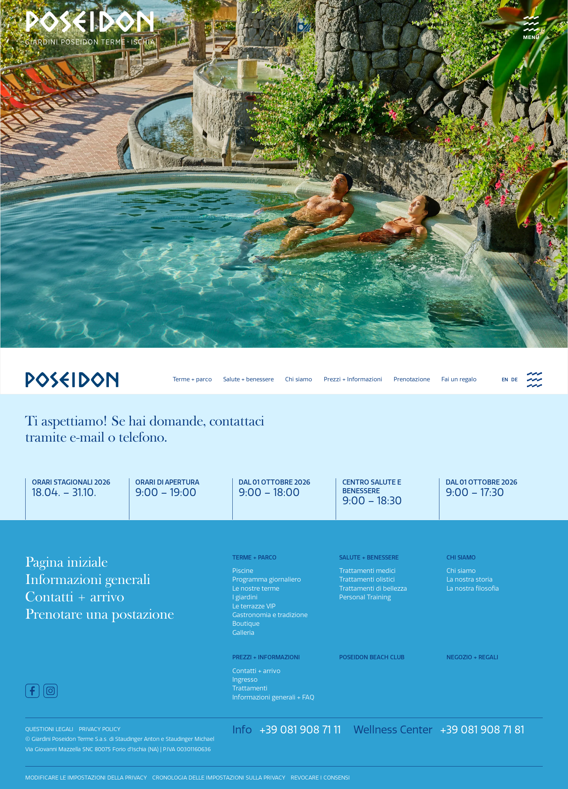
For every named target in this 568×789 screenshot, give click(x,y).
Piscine (242, 570)
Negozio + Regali (472, 657)
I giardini (245, 597)
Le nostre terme (255, 588)
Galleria (243, 632)
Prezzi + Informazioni (353, 380)
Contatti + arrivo (74, 596)
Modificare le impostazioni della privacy (86, 777)
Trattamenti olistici (367, 579)
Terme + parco (192, 380)
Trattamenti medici (367, 570)
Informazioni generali (87, 579)
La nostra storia (470, 579)
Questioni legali (49, 729)
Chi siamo (298, 380)
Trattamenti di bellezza (373, 588)
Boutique (246, 623)
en (505, 379)
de (514, 379)
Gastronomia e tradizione (270, 615)
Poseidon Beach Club (371, 657)
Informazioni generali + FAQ (273, 697)
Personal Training (365, 597)
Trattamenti (249, 688)
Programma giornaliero (266, 579)
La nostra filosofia (473, 588)
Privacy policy (99, 729)
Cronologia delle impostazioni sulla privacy (218, 777)
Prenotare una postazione (99, 614)
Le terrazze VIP (254, 606)
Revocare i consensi (320, 777)
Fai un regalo (458, 380)
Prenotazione (412, 380)
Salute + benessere (248, 380)
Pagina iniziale (66, 562)
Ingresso (245, 679)
